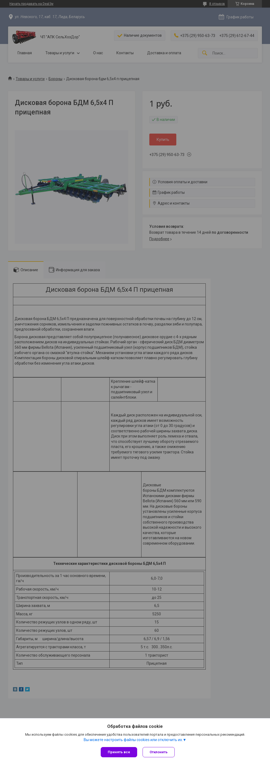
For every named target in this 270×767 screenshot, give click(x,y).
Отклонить (159, 752)
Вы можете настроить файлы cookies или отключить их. (133, 740)
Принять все (119, 752)
